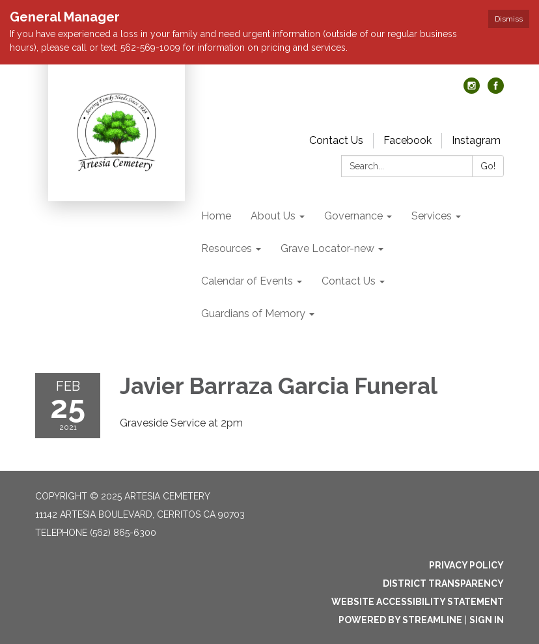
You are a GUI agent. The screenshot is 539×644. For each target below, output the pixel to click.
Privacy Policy (466, 565)
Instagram (476, 140)
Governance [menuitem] (353, 216)
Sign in (486, 620)
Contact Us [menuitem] (349, 281)
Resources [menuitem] (226, 248)
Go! (487, 166)
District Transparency (443, 583)
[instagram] (471, 90)
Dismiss (509, 18)
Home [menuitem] (216, 216)
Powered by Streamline (400, 620)
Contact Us (336, 140)
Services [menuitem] (431, 216)
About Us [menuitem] (273, 216)
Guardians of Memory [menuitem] (253, 313)
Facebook (407, 140)
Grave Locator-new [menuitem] (327, 248)
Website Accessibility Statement (417, 601)
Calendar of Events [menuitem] (247, 281)
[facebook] (496, 90)
